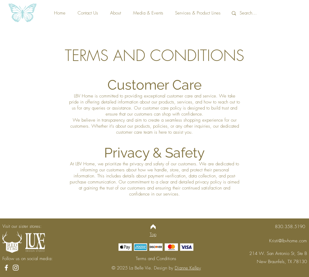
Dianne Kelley (188, 268)
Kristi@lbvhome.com (288, 241)
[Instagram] (16, 268)
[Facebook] (6, 268)
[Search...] (268, 13)
